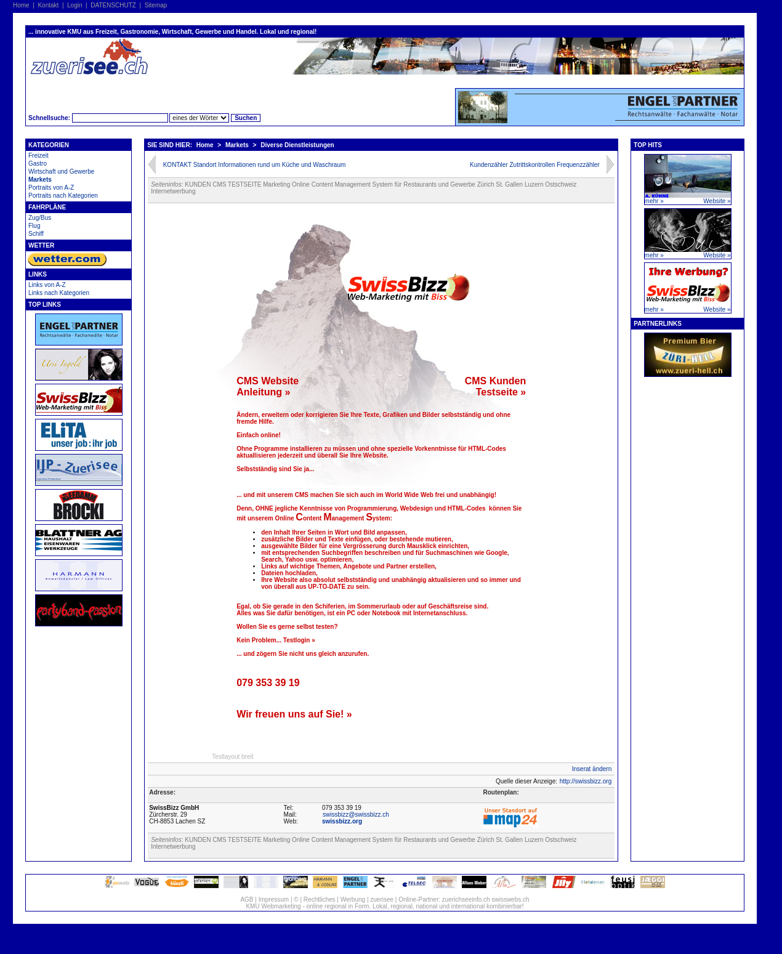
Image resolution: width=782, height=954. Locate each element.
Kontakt (48, 5)
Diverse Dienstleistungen (297, 145)
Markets (40, 179)
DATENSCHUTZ (113, 5)
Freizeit (38, 155)
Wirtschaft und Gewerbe (61, 171)
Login (74, 5)
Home (21, 5)
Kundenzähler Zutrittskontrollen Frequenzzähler (535, 164)
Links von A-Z (47, 284)
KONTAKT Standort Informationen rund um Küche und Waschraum (254, 164)
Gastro (37, 163)
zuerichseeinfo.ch (466, 899)
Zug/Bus (39, 217)
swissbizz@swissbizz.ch (356, 814)
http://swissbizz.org (585, 781)
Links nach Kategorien (58, 292)
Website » (716, 201)
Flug (34, 225)
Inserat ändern (592, 769)
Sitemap (156, 5)
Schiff (36, 233)
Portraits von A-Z (51, 187)
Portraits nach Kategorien (63, 195)
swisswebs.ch (510, 899)
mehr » (654, 201)
